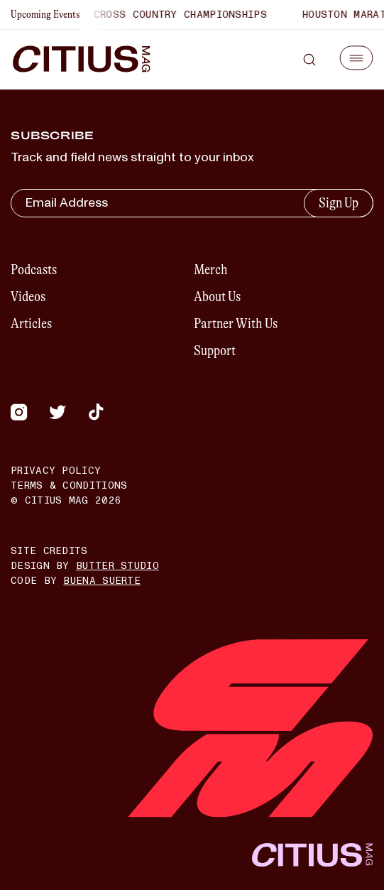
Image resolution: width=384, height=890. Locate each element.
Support (215, 350)
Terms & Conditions (69, 485)
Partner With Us (236, 323)
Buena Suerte (102, 580)
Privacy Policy (56, 470)
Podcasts (34, 269)
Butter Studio (117, 565)
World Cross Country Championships (163, 14)
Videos (28, 296)
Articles (31, 323)
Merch (211, 269)
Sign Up (338, 203)
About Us (217, 296)
